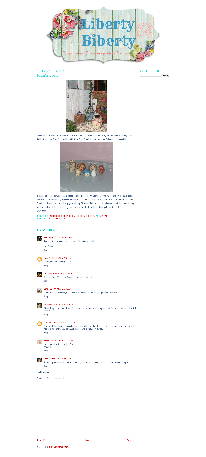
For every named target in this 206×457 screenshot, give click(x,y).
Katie (46, 359)
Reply (46, 250)
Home (87, 440)
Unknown (47, 322)
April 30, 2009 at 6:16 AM (60, 359)
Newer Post (42, 440)
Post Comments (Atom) (59, 447)
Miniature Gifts (56, 219)
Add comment (44, 372)
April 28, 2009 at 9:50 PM (60, 237)
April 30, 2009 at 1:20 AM (62, 341)
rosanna (47, 304)
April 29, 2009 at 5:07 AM (61, 273)
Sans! (46, 289)
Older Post (131, 440)
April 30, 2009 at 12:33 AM (63, 322)
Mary (46, 258)
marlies (47, 341)
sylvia (46, 237)
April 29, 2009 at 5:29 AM (60, 289)
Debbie (47, 273)
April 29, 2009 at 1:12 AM (60, 258)
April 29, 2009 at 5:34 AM (62, 304)
